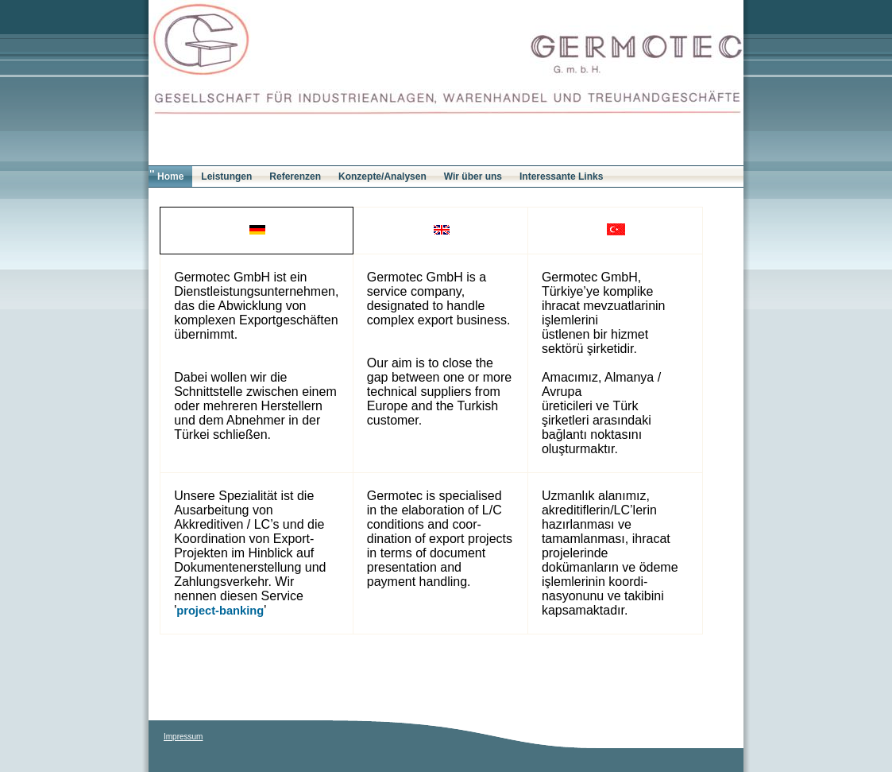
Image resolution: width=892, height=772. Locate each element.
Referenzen (295, 176)
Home (170, 176)
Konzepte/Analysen (382, 176)
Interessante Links (561, 176)
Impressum (183, 736)
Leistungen (226, 176)
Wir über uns (473, 176)
